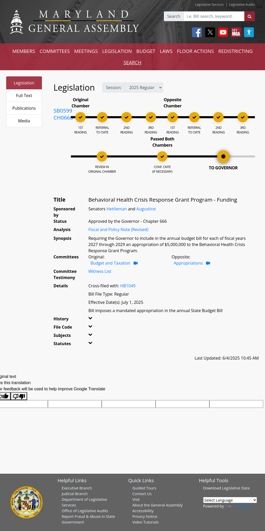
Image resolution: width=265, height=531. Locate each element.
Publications (24, 108)
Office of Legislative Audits (85, 510)
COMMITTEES (55, 51)
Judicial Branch (75, 493)
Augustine (146, 209)
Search (173, 16)
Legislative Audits (242, 4)
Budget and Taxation (110, 263)
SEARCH (132, 62)
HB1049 (128, 286)
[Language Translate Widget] (230, 500)
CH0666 (63, 117)
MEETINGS (86, 51)
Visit (136, 499)
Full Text (24, 95)
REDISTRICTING (235, 51)
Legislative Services (209, 4)
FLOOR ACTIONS (195, 51)
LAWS (166, 51)
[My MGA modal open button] (235, 32)
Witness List (99, 271)
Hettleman (116, 209)
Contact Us (142, 493)
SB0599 (63, 110)
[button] (93, 320)
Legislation (24, 83)
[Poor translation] (19, 396)
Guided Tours (144, 487)
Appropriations (188, 263)
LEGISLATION (117, 51)
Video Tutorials (145, 522)
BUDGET (145, 51)
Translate (238, 506)
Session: (114, 87)
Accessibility (143, 510)
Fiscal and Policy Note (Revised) (118, 229)
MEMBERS (23, 51)
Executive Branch (77, 487)
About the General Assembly (157, 505)
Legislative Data (236, 487)
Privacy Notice (144, 516)
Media (24, 121)
